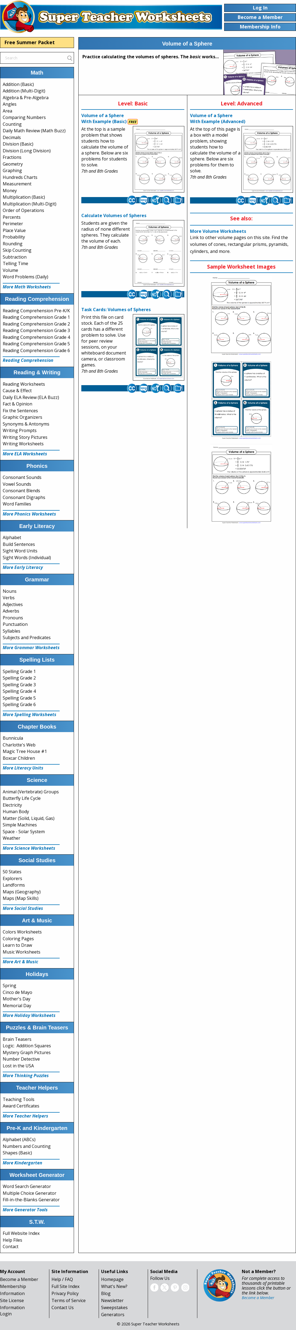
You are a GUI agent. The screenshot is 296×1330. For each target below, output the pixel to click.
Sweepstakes (114, 1307)
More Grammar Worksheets (31, 647)
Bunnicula (13, 738)
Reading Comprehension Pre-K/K (36, 311)
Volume (10, 270)
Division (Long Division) (27, 151)
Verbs (9, 598)
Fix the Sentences (20, 411)
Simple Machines (20, 825)
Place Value (14, 230)
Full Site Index (65, 1286)
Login (6, 1314)
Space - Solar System (24, 832)
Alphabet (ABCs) (19, 1139)
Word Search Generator (27, 1186)
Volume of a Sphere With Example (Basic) (104, 118)
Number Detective (21, 1059)
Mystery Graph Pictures (27, 1052)
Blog (106, 1293)
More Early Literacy (23, 567)
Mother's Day (16, 999)
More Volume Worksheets (218, 231)
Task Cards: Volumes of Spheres (116, 310)
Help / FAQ (62, 1279)
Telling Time (15, 263)
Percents (12, 217)
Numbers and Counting (27, 1146)
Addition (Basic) (18, 84)
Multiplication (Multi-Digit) (29, 204)
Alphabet (12, 537)
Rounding (12, 244)
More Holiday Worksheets (29, 1015)
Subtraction (15, 257)
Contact (10, 1247)
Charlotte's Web (19, 745)
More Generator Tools (25, 1210)
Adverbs (11, 611)
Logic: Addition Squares (27, 1046)
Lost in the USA (18, 1066)
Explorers (12, 878)
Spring (9, 985)
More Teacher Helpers (25, 1116)
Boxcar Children (19, 758)
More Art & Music (20, 962)
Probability (14, 237)
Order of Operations (23, 210)
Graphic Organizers (22, 417)
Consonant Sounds (22, 477)
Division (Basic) (18, 144)
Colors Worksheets (22, 932)
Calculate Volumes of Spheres (113, 215)
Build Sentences (19, 544)
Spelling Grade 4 (19, 691)
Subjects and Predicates (27, 637)
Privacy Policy (65, 1293)
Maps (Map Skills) (20, 898)
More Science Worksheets (29, 848)
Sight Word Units (20, 551)
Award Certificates (21, 1106)
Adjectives (13, 604)
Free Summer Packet (29, 42)
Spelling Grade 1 (19, 671)
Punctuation (15, 624)
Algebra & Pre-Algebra (26, 98)
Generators (112, 1315)
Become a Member (19, 1279)
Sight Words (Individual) (27, 558)
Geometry (13, 164)
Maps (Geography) (22, 892)
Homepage (112, 1279)
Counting (12, 124)
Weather (11, 838)
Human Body (16, 811)
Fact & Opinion (17, 404)
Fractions (12, 157)
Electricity (12, 805)
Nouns (10, 591)
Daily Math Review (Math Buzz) (34, 131)
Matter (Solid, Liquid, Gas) (28, 818)
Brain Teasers (17, 1039)
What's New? (114, 1286)
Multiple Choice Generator (29, 1193)
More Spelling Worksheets (29, 714)
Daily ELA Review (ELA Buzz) (31, 397)
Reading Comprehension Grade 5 (36, 344)
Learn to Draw (17, 945)
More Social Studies (23, 908)
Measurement (17, 184)
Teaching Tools (18, 1099)
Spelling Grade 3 (19, 685)
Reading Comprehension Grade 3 (36, 330)
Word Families (17, 504)
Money (10, 191)
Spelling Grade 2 (19, 678)
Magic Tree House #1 (25, 751)
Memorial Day (17, 1006)
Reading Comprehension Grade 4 (36, 337)
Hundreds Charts (20, 177)
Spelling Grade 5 (19, 698)
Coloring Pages (18, 939)
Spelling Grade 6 (19, 704)
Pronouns (13, 618)
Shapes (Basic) (17, 1153)
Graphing (12, 170)
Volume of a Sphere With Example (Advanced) (217, 118)
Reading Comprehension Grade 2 (36, 324)
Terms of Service (69, 1300)
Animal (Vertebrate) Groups (31, 792)
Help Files (12, 1240)
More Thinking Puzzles (26, 1075)
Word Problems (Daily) (25, 277)
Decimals (12, 137)
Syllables (11, 631)
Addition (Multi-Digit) (24, 91)
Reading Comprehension (28, 360)
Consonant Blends (21, 491)
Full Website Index (21, 1233)
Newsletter (112, 1300)
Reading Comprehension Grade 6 (36, 350)
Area (7, 111)
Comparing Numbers (24, 117)
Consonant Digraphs (24, 497)
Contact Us (63, 1307)
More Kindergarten (22, 1163)
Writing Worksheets (23, 444)
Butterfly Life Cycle (22, 798)
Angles (10, 104)
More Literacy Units (23, 768)
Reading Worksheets (24, 384)
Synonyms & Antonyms (26, 424)
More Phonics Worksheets (29, 514)
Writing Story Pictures (25, 437)
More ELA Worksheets (25, 454)
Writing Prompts (20, 430)
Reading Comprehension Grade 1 (36, 317)
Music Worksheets (21, 952)
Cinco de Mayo (17, 992)
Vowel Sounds (17, 484)
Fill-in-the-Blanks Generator (31, 1200)
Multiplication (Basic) (24, 197)
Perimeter (13, 224)
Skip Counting (17, 250)
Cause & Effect (17, 391)
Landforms (14, 885)
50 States (12, 872)
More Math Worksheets (27, 287)
